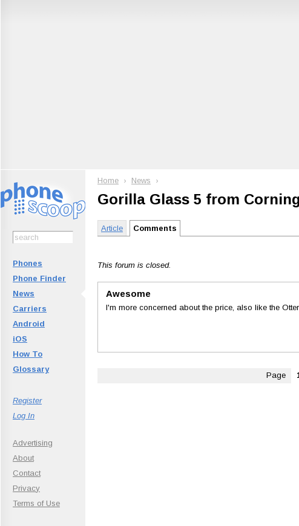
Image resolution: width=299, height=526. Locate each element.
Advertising (33, 442)
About (23, 458)
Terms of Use (36, 503)
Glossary (31, 369)
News (23, 293)
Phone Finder (39, 278)
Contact (27, 473)
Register (27, 400)
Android (29, 323)
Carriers (30, 308)
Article (112, 228)
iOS (20, 338)
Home (108, 180)
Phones (27, 263)
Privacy (26, 488)
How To (27, 354)
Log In (23, 415)
